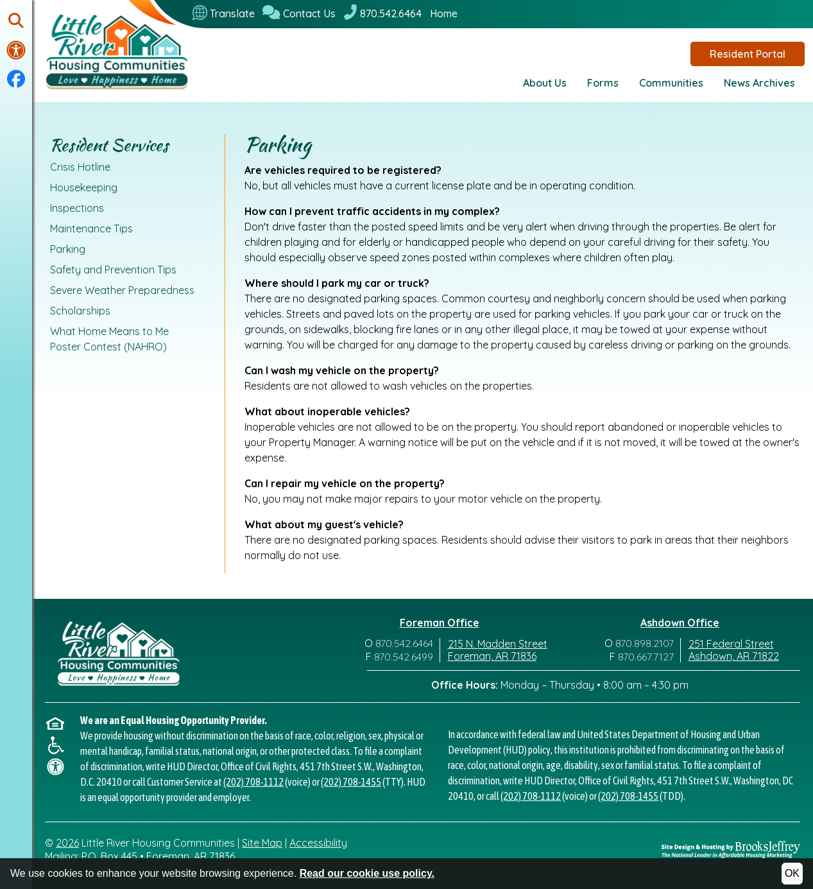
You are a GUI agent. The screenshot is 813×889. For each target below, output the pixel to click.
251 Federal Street (731, 643)
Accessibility (318, 842)
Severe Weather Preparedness (122, 290)
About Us (545, 82)
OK (792, 873)
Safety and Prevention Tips (113, 269)
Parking (67, 249)
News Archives (759, 82)
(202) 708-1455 (351, 782)
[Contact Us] (299, 13)
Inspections (77, 208)
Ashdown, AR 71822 (734, 656)
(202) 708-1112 (253, 782)
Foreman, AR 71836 (492, 656)
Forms (603, 82)
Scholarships (80, 310)
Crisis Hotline (80, 166)
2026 (67, 842)
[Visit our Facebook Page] (16, 79)
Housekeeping (83, 187)
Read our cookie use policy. (367, 873)
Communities (671, 82)
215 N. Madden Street (497, 643)
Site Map (262, 842)
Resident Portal (747, 53)
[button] (16, 21)
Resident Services (109, 145)
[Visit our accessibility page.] (16, 50)
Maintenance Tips (91, 228)
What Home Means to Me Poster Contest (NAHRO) (109, 339)
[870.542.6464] (382, 13)
